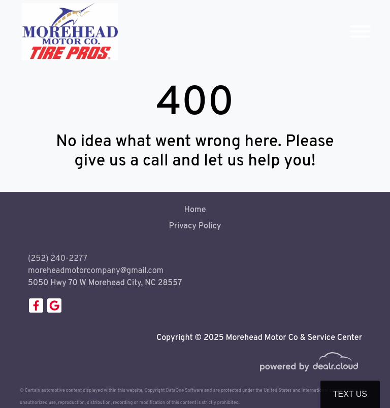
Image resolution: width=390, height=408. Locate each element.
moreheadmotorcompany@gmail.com (96, 271)
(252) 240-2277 (57, 259)
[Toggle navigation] (360, 31)
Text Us (350, 394)
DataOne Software (184, 390)
